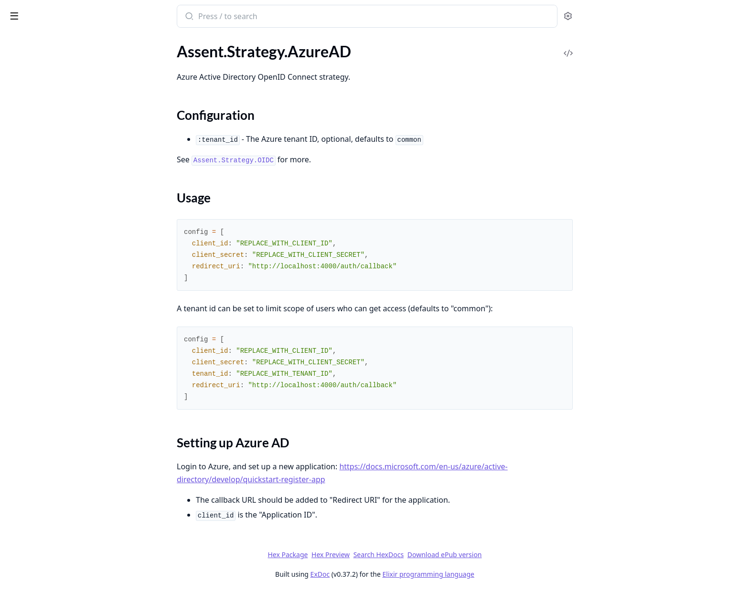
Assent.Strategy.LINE (41, 225)
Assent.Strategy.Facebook (49, 160)
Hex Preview (402, 554)
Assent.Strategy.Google (45, 199)
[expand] (134, 51)
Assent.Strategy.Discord (46, 147)
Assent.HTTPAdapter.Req (49, 438)
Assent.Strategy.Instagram (50, 212)
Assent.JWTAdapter (40, 471)
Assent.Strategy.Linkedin (47, 238)
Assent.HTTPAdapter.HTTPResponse (68, 412)
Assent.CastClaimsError (46, 555)
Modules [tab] (57, 41)
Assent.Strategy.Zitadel (45, 354)
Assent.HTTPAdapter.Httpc (52, 425)
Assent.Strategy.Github (45, 173)
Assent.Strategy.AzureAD (48, 75)
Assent (21, 11)
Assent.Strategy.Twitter (45, 328)
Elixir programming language (500, 574)
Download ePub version (516, 554)
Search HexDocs (450, 555)
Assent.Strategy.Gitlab (43, 186)
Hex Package (359, 554)
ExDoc (391, 574)
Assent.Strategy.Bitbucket (49, 122)
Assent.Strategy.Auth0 (44, 62)
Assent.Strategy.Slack (41, 250)
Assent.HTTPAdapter (42, 386)
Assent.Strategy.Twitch (44, 315)
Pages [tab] (17, 41)
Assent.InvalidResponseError (55, 568)
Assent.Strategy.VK (38, 341)
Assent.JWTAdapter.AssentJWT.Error (68, 581)
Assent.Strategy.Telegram (48, 302)
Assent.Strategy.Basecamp (50, 109)
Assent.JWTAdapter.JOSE (49, 497)
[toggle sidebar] (130, 15)
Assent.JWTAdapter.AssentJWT (59, 484)
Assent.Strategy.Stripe (43, 289)
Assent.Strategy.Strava (44, 276)
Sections (30, 91)
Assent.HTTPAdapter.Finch (51, 399)
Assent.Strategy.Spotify (45, 263)
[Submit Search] (260, 17)
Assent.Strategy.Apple (43, 49)
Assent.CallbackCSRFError (51, 530)
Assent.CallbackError (41, 543)
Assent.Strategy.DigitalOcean (55, 134)
